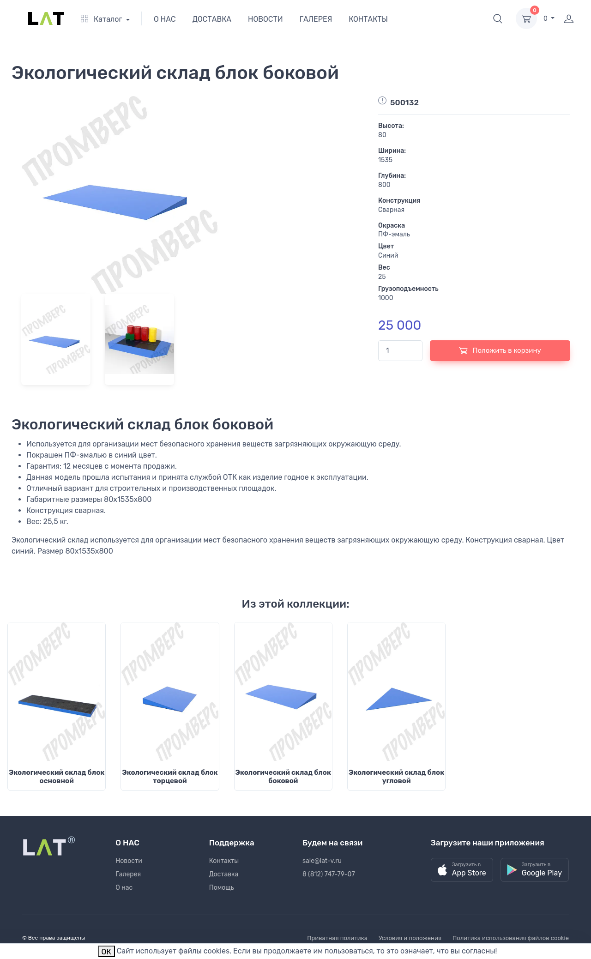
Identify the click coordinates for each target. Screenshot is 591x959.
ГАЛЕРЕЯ (316, 19)
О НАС (165, 19)
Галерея (128, 874)
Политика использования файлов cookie (510, 938)
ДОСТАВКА (212, 19)
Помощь (221, 888)
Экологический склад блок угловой (396, 776)
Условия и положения (410, 938)
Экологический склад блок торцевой (169, 776)
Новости (128, 861)
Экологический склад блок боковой (283, 776)
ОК (106, 951)
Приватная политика (337, 938)
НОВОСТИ (265, 19)
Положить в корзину (500, 350)
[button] (497, 18)
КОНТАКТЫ (368, 19)
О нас (124, 888)
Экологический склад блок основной (56, 776)
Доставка (224, 874)
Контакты (224, 861)
